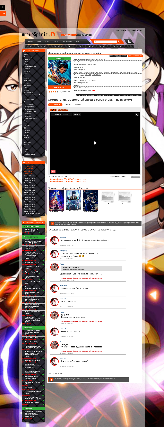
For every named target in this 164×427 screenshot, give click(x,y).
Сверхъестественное (30, 121)
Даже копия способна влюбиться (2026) (32, 372)
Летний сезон (28, 173)
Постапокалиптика (30, 111)
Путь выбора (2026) (31, 272)
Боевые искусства (29, 57)
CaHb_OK (63, 299)
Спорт (26, 135)
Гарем (26, 64)
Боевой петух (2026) (32, 402)
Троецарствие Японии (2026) (32, 382)
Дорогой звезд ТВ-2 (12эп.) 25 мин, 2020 (68, 181)
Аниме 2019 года (29, 190)
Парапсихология (29, 99)
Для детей (27, 71)
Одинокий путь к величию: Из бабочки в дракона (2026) (33, 365)
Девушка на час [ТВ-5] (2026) (32, 293)
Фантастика (27, 142)
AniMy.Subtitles (96, 75)
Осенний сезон (28, 166)
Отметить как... (59, 87)
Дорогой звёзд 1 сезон (56, 210)
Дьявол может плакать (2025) (33, 312)
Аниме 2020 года (29, 188)
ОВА (25, 97)
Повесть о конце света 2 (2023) (33, 277)
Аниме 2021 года (29, 185)
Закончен (59, 59)
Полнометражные (29, 109)
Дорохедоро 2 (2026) (32, 262)
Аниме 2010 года (29, 211)
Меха (25, 88)
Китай (81, 67)
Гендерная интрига (30, 66)
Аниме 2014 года (29, 202)
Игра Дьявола (73, 210)
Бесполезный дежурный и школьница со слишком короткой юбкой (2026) (33, 414)
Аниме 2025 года (29, 176)
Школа (26, 147)
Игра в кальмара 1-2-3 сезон (32, 282)
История (26, 78)
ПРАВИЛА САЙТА (138, 30)
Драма (26, 73)
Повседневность (29, 107)
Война (26, 61)
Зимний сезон (28, 169)
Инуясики (125, 203)
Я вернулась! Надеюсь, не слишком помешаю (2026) (33, 332)
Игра (25, 76)
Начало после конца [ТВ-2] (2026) (32, 247)
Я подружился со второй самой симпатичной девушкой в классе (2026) (33, 354)
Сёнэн (26, 128)
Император (63, 250)
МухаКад (63, 237)
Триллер (26, 137)
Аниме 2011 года (29, 209)
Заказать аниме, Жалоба (32, 214)
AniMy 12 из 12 (63, 110)
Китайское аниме (29, 154)
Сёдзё (26, 123)
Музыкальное (28, 92)
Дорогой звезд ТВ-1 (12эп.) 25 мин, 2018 (68, 179)
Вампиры (27, 59)
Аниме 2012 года (29, 206)
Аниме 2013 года (29, 204)
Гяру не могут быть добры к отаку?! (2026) (32, 287)
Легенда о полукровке (90, 210)
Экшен (26, 149)
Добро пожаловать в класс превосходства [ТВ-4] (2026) (32, 306)
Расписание (67, 41)
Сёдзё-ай (27, 125)
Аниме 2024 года (29, 178)
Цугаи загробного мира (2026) (33, 392)
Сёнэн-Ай (27, 130)
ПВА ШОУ (88, 75)
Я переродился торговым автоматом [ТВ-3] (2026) (32, 299)
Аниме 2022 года (29, 183)
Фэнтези (26, 144)
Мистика (26, 90)
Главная (30, 41)
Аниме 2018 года (29, 192)
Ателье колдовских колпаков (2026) (31, 377)
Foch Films (83, 77)
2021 (85, 70)
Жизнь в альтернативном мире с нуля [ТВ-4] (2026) (33, 241)
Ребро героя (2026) (31, 338)
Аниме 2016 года (29, 197)
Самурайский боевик (30, 118)
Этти (25, 152)
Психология (27, 114)
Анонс (56, 41)
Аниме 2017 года (29, 195)
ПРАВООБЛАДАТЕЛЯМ (123, 30)
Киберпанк (27, 80)
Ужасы (26, 140)
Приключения (28, 104)
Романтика (27, 116)
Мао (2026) (28, 387)
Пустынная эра (95, 274)
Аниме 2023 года (29, 180)
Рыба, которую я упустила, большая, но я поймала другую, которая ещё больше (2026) (33, 255)
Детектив (27, 69)
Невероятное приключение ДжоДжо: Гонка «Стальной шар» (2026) (33, 319)
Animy (82, 75)
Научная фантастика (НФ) (32, 95)
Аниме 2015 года (29, 199)
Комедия (27, 83)
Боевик (26, 54)
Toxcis (118, 56)
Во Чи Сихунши (91, 80)
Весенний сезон (29, 171)
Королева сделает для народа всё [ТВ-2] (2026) (33, 346)
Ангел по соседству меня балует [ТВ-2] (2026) (33, 397)
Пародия (27, 102)
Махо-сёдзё (27, 85)
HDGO (53, 110)
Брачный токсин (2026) (33, 360)
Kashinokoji (64, 285)
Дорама (47, 41)
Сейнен (26, 133)
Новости (79, 41)
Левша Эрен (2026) (31, 342)
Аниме (39, 41)
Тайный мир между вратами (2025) (31, 230)
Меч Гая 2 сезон (108, 203)
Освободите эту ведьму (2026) (33, 267)
